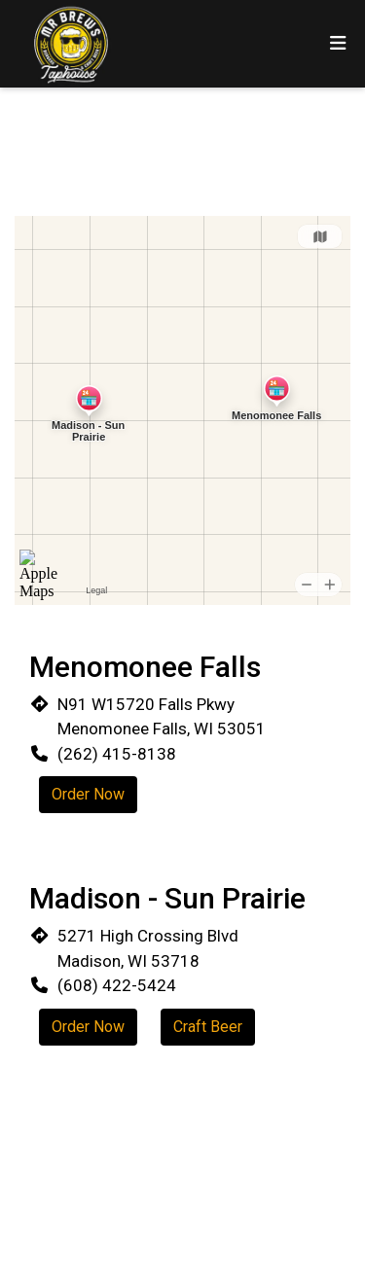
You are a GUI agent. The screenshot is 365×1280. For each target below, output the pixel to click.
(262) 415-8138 (116, 754)
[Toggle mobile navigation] (338, 44)
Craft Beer (207, 1026)
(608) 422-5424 (116, 985)
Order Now (88, 794)
